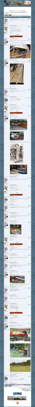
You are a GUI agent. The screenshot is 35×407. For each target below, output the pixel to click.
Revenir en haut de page (6, 25)
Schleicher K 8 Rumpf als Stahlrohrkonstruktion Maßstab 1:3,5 (16, 12)
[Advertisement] (17, 8)
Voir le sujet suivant (28, 16)
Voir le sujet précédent (24, 16)
